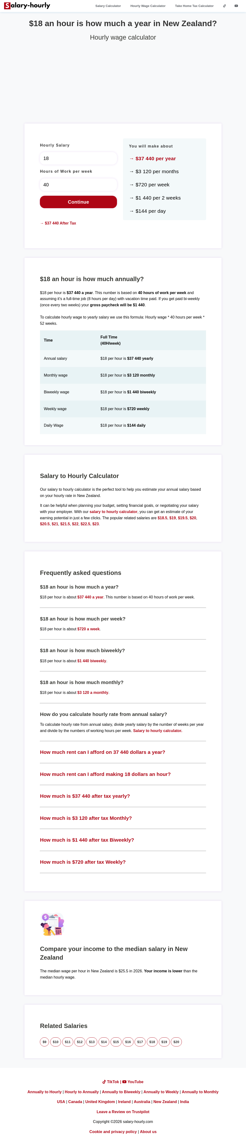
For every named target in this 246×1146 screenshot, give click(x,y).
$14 (104, 1042)
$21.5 (65, 524)
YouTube (132, 1082)
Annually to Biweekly (121, 1092)
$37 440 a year (90, 597)
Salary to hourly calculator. (157, 731)
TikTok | (112, 1082)
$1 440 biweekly (91, 661)
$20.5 (44, 524)
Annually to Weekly (160, 1092)
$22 (75, 524)
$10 (56, 1042)
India (184, 1102)
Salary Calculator (108, 6)
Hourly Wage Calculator (148, 6)
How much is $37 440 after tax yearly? (85, 796)
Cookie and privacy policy (113, 1132)
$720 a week (88, 629)
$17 (140, 1042)
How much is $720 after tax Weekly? (83, 862)
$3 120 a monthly (92, 693)
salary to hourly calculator (113, 512)
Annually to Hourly (44, 1092)
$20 (193, 518)
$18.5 (162, 518)
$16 (128, 1042)
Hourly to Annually (82, 1092)
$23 (95, 524)
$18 (152, 1042)
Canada (75, 1102)
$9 (44, 1042)
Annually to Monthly (200, 1092)
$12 (80, 1042)
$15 (116, 1042)
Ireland (124, 1102)
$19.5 (183, 518)
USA (61, 1102)
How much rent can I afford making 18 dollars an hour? (105, 774)
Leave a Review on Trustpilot (123, 1112)
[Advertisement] (123, 80)
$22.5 (85, 524)
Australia (142, 1102)
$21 (55, 524)
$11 (68, 1042)
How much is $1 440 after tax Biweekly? (87, 840)
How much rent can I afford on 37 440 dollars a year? (102, 752)
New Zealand (165, 1102)
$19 (172, 518)
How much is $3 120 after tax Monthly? (86, 818)
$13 (92, 1042)
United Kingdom (100, 1102)
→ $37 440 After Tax (58, 223)
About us (148, 1132)
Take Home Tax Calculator (194, 6)
